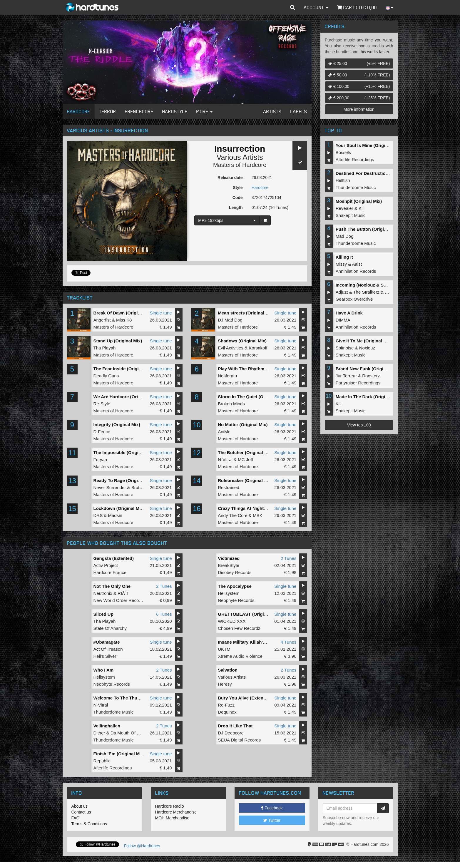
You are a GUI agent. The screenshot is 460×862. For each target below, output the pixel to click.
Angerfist (102, 319)
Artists (272, 111)
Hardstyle (175, 111)
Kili (361, 208)
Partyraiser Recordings (358, 382)
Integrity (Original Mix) (116, 424)
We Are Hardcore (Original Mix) (125, 396)
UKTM (224, 649)
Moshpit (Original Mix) (359, 201)
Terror (107, 111)
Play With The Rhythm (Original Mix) (256, 368)
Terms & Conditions (89, 823)
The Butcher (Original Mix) (245, 452)
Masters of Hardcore (239, 165)
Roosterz (371, 375)
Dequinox (227, 711)
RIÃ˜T (123, 593)
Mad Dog (345, 236)
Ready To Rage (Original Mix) (123, 480)
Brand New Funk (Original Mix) (368, 368)
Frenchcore (139, 111)
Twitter (271, 820)
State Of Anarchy (110, 628)
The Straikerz (366, 291)
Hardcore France (110, 572)
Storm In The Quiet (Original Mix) (252, 396)
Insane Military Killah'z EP (245, 642)
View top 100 (359, 425)
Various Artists (240, 157)
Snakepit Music (351, 215)
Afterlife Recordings (112, 767)
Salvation (227, 669)
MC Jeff (245, 459)
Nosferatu (227, 375)
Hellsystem (228, 593)
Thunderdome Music (113, 711)
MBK (257, 515)
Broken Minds (231, 403)
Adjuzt (342, 291)
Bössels (343, 152)
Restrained (228, 487)
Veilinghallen (107, 725)
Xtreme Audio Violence (240, 656)
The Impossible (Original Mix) (124, 452)
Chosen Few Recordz (239, 628)
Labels (298, 111)
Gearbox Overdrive (354, 299)
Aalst (357, 264)
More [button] (204, 111)
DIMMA (343, 319)
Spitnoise (345, 347)
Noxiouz (367, 347)
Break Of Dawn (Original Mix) (123, 312)
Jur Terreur (346, 375)
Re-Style (102, 403)
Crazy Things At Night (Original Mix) (255, 508)
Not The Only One (112, 586)
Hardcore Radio (169, 806)
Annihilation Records (356, 271)
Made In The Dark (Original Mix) (369, 396)
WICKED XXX (231, 621)
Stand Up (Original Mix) (117, 340)
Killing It (344, 257)
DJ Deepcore (231, 732)
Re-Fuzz (226, 704)
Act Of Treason (108, 649)
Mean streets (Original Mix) (246, 312)
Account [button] (316, 7)
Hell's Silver (104, 656)
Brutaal (138, 487)
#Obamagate (106, 642)
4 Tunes (288, 642)
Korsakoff (258, 347)
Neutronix (102, 593)
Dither (99, 732)
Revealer (344, 208)
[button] (293, 7)
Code (237, 197)
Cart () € (357, 7)
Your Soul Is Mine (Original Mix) (369, 145)
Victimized (229, 558)
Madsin (115, 515)
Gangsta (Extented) (113, 558)
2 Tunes (288, 558)
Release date (230, 177)
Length (236, 207)
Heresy (225, 684)
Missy (341, 264)
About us (79, 806)
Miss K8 (124, 319)
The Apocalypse (234, 586)
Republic (102, 760)
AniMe (224, 431)
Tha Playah (104, 347)
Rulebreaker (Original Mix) (245, 480)
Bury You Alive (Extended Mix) (249, 697)
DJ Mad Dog (230, 319)
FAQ (75, 818)
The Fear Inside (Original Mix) (124, 368)
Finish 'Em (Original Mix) (119, 753)
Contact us (81, 812)
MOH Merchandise (172, 818)
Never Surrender (109, 487)
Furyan (100, 459)
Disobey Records (234, 572)
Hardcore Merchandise (176, 812)
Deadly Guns (106, 375)
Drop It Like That (235, 725)
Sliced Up (103, 614)
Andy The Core (232, 515)
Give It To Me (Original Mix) (364, 340)
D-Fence (102, 431)
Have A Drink (349, 312)
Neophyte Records (236, 600)
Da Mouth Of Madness (133, 732)
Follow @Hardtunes (142, 845)
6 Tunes (164, 614)
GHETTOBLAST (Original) (245, 614)
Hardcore (78, 111)
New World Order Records (119, 600)
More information (359, 109)
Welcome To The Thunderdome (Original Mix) (140, 697)
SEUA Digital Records (239, 739)
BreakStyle (228, 565)
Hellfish (343, 180)
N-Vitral (225, 459)
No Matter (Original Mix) (242, 424)
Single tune (161, 312)
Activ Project (105, 565)
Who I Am (103, 669)
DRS (98, 515)
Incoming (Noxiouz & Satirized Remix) (375, 284)
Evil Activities (230, 347)
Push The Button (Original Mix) (368, 229)
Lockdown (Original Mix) (119, 508)
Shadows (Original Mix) (242, 340)
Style (237, 187)
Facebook (271, 808)
